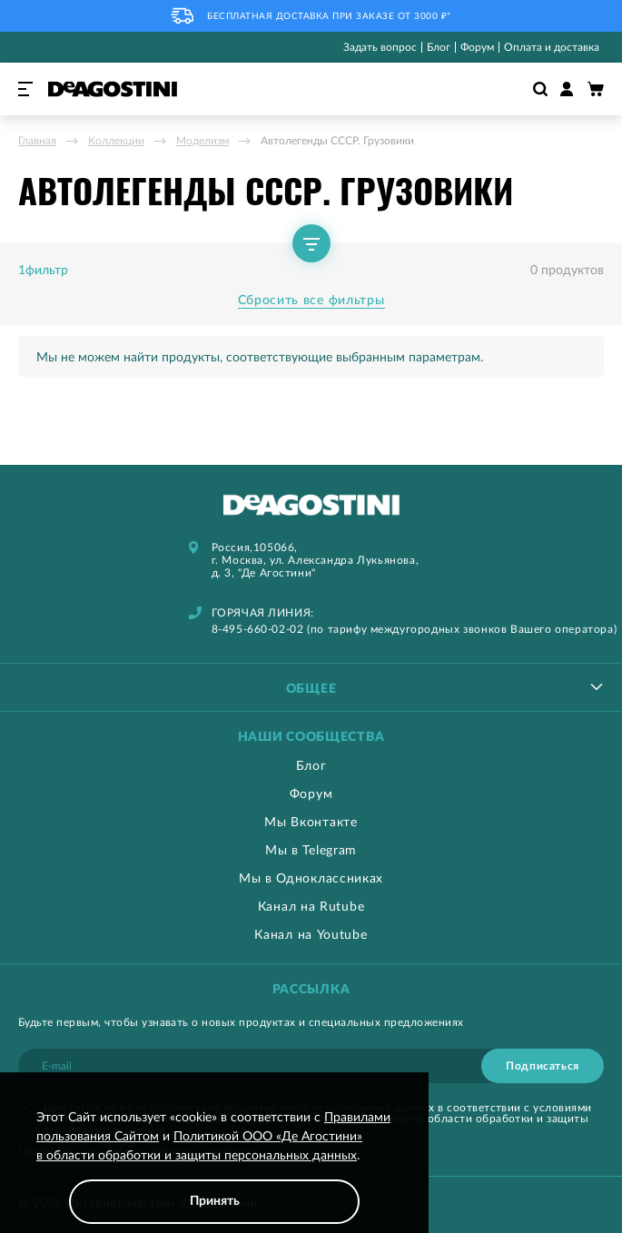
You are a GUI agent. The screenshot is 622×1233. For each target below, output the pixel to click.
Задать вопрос (380, 47)
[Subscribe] (542, 1066)
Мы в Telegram (311, 850)
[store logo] (112, 89)
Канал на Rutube (311, 907)
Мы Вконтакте (310, 822)
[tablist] (311, 687)
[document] (214, 1166)
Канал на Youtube (310, 935)
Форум (477, 47)
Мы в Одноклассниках (311, 879)
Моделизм (202, 140)
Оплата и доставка (551, 47)
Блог (438, 47)
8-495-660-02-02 (258, 629)
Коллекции (116, 140)
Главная (37, 140)
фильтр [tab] (46, 270)
